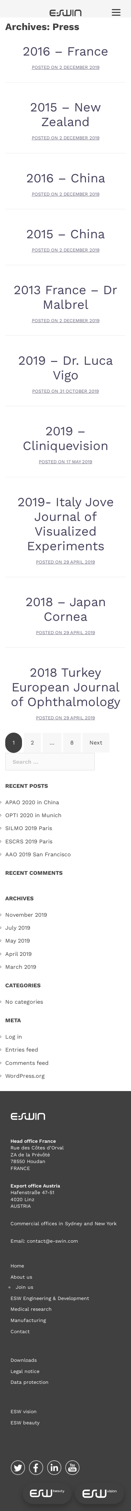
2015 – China (65, 234)
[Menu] (116, 12)
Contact (20, 1331)
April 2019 (18, 954)
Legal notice (24, 1371)
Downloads (23, 1360)
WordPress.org (25, 1076)
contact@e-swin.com (52, 1241)
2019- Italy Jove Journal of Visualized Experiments (65, 524)
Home (17, 1266)
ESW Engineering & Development (49, 1298)
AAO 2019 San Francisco (38, 854)
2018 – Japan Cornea (66, 609)
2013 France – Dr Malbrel (65, 297)
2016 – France (65, 51)
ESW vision (23, 1411)
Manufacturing (28, 1320)
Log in (13, 1036)
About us (21, 1277)
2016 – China (65, 178)
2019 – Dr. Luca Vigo (65, 368)
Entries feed (21, 1049)
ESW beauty (24, 1422)
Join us (24, 1287)
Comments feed (27, 1063)
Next (95, 742)
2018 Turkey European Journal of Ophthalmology (66, 687)
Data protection (29, 1382)
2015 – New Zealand (65, 114)
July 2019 (17, 927)
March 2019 (20, 967)
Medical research (31, 1309)
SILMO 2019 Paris (28, 828)
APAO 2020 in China (32, 802)
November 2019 (26, 914)
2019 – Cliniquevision (65, 438)
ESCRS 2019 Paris (28, 841)
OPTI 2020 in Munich (33, 815)
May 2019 (17, 940)
